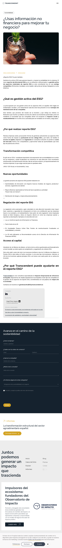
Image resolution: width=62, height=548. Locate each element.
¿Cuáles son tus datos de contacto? (14, 349)
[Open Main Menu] (57, 3)
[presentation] (15, 397)
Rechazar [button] (27, 544)
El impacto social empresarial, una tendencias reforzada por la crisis (24, 312)
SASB (31, 86)
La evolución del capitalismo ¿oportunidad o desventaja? (21, 318)
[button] (48, 544)
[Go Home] (10, 3)
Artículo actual (21, 72)
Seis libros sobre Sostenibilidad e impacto (17, 315)
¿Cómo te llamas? (8, 341)
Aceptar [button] (39, 544)
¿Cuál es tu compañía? (10, 358)
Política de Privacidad (34, 539)
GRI (35, 86)
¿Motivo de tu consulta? (10, 367)
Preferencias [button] (16, 544)
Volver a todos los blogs (9, 72)
